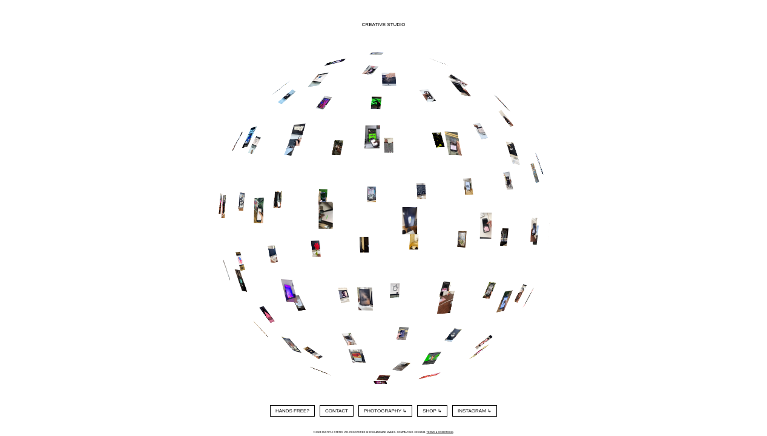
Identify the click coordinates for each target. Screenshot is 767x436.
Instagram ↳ (475, 411)
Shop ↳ (432, 411)
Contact (336, 411)
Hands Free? (292, 411)
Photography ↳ (385, 411)
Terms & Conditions (440, 432)
